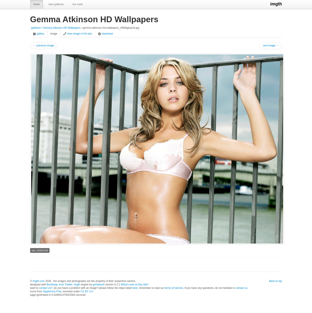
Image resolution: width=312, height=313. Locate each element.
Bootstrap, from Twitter (59, 284)
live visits (78, 4)
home (36, 4)
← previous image (43, 45)
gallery (38, 33)
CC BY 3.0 (87, 291)
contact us (45, 287)
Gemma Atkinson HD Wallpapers (62, 27)
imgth (276, 4)
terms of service (174, 287)
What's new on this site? (135, 284)
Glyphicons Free (52, 291)
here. (135, 287)
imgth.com (39, 281)
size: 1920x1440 (40, 250)
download (105, 33)
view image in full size (77, 33)
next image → (271, 45)
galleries (36, 27)
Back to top (275, 281)
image (53, 33)
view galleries (56, 4)
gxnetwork (99, 284)
